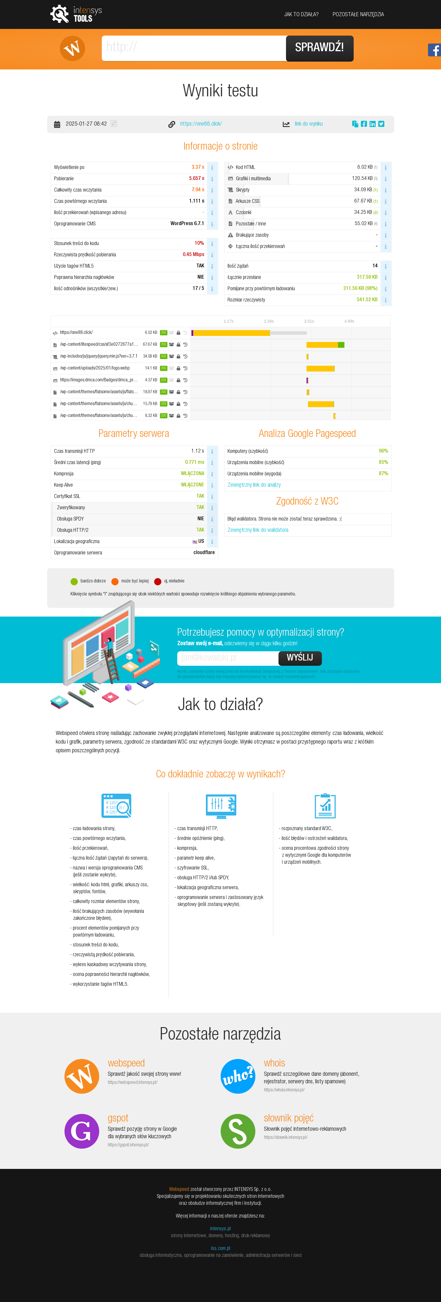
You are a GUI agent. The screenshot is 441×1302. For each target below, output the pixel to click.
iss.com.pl (220, 1248)
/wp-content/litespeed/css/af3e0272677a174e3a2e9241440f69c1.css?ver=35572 (132, 345)
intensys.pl (220, 1229)
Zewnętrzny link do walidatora (258, 531)
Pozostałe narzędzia (358, 15)
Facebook (434, 49)
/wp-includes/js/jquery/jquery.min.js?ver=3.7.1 (99, 356)
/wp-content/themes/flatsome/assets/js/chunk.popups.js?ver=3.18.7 (117, 416)
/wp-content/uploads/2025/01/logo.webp (95, 368)
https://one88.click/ (201, 124)
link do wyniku (309, 124)
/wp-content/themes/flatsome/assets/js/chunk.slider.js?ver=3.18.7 (115, 404)
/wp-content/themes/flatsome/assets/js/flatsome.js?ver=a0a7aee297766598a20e (130, 392)
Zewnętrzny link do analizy (254, 485)
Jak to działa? (301, 15)
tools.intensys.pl (76, 13)
